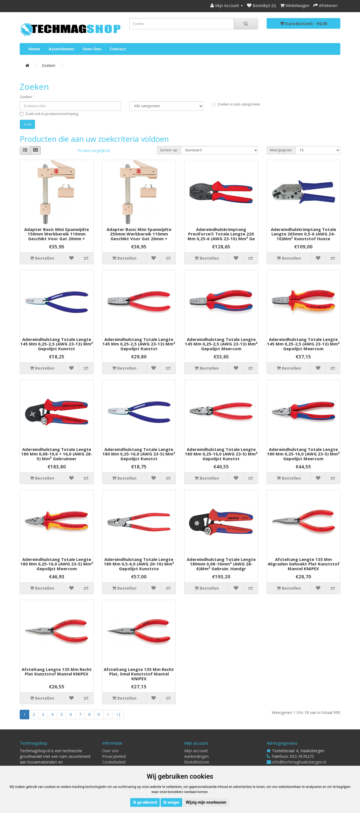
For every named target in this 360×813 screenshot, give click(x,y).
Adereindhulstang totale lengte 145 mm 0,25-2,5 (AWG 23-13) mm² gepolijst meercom (221, 343)
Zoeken (48, 65)
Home (34, 48)
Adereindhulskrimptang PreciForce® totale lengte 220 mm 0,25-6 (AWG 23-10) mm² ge (221, 233)
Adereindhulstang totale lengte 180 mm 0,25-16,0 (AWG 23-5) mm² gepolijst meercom (303, 453)
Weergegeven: (281, 150)
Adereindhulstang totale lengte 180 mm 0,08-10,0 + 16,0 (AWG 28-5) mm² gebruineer (56, 453)
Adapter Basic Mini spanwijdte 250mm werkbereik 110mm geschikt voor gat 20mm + (139, 233)
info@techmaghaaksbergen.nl (299, 762)
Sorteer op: (169, 150)
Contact (118, 48)
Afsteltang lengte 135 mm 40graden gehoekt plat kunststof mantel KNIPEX (303, 563)
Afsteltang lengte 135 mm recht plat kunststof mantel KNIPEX (57, 671)
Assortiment (61, 48)
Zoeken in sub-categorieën (236, 104)
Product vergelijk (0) (94, 150)
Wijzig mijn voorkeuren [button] (206, 802)
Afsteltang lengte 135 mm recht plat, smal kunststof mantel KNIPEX (139, 673)
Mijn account (196, 750)
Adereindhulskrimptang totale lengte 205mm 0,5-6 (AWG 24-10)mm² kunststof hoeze (303, 233)
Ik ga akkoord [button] (145, 802)
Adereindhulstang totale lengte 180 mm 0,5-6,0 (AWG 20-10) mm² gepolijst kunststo (139, 563)
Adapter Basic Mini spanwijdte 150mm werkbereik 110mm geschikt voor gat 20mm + (56, 233)
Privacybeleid (114, 756)
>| (118, 714)
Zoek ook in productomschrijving (49, 113)
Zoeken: (26, 97)
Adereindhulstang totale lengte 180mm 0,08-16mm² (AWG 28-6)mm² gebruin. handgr (221, 563)
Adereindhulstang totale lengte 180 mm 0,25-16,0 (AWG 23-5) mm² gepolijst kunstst (138, 453)
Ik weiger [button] (171, 802)
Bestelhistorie (196, 762)
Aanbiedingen (196, 756)
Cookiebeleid (113, 762)
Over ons (92, 48)
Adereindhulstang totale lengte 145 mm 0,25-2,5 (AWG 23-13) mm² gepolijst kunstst (56, 343)
